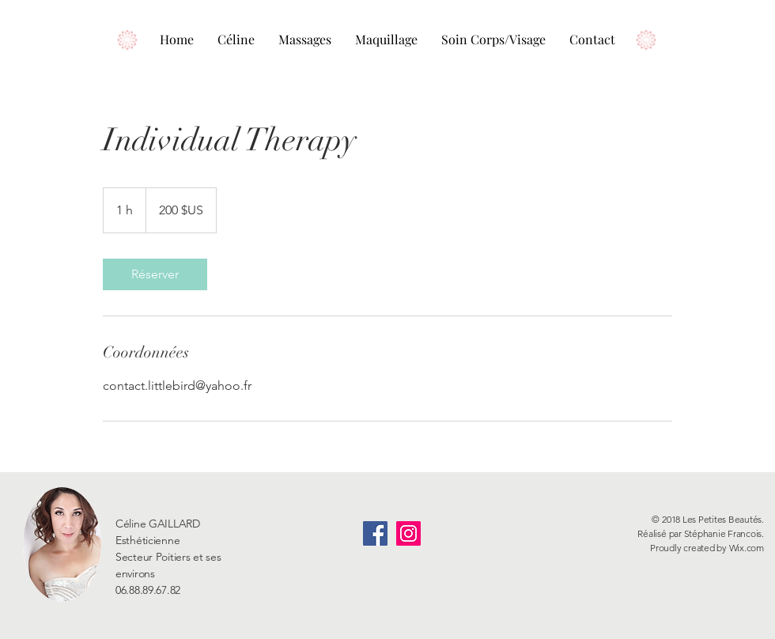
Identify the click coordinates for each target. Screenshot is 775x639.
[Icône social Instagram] (408, 533)
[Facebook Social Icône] (375, 533)
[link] (155, 274)
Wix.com (746, 548)
